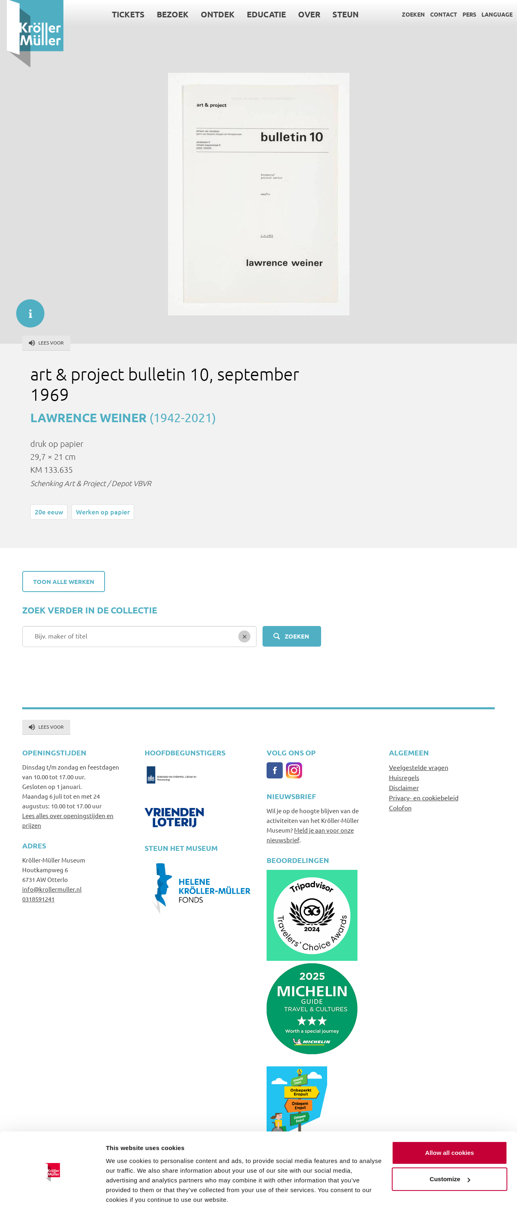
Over (302, 14)
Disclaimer (404, 787)
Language (490, 14)
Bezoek (166, 14)
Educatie (259, 14)
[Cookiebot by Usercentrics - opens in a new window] (52, 1200)
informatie (26, 309)
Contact (436, 14)
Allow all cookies (449, 1130)
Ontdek (211, 14)
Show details (124, 1200)
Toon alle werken (63, 581)
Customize (450, 1157)
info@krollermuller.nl (52, 889)
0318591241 (38, 899)
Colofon (400, 808)
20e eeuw (49, 511)
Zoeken (406, 14)
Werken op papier (103, 511)
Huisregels (404, 777)
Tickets (121, 14)
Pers (462, 14)
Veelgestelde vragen (418, 767)
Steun (339, 14)
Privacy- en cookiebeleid (423, 797)
